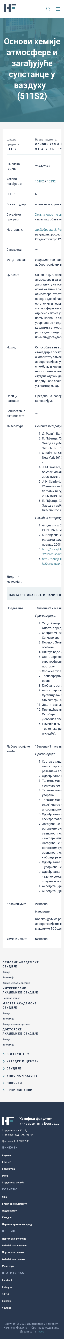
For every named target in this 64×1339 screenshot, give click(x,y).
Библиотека (9, 1169)
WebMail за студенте (13, 1259)
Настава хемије (11, 998)
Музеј (5, 1175)
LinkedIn (6, 1301)
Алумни (6, 1155)
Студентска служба (13, 1182)
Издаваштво (9, 1210)
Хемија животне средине (16, 983)
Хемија (6, 972)
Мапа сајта (8, 1266)
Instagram (7, 1287)
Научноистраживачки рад (17, 1224)
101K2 (39, 181)
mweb (40, 1331)
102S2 (51, 181)
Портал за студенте (13, 1252)
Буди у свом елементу (14, 1203)
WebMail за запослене (14, 1245)
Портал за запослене (14, 1238)
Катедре (6, 1217)
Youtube (6, 1307)
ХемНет (6, 1162)
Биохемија (8, 977)
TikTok (5, 1294)
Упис (4, 1197)
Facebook (7, 1280)
